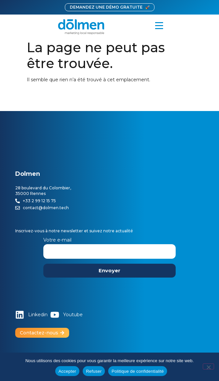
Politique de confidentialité (137, 371)
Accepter (67, 371)
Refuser (94, 371)
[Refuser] (208, 366)
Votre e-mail (109, 245)
